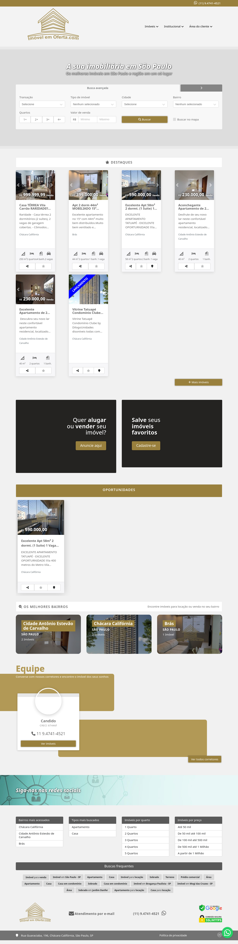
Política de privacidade (173, 939)
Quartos (24, 112)
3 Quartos (131, 844)
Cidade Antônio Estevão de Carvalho (36, 839)
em (67, 880)
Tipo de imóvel (80, 97)
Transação (26, 97)
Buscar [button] (144, 119)
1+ (25, 119)
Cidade (126, 97)
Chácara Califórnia (31, 830)
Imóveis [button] (150, 26)
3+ (47, 119)
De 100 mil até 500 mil (192, 844)
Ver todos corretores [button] (204, 763)
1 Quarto (130, 830)
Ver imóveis (48, 747)
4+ (59, 119)
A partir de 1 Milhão (191, 857)
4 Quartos (131, 850)
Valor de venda (80, 112)
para (36, 881)
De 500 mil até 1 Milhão (193, 850)
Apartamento (80, 830)
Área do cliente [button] (199, 26)
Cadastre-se (146, 449)
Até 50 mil (184, 830)
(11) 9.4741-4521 (210, 3)
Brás (22, 847)
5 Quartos (131, 857)
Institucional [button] (172, 26)
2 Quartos (131, 837)
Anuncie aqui (91, 449)
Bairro (177, 97)
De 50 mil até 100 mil (191, 837)
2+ (36, 119)
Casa (75, 837)
